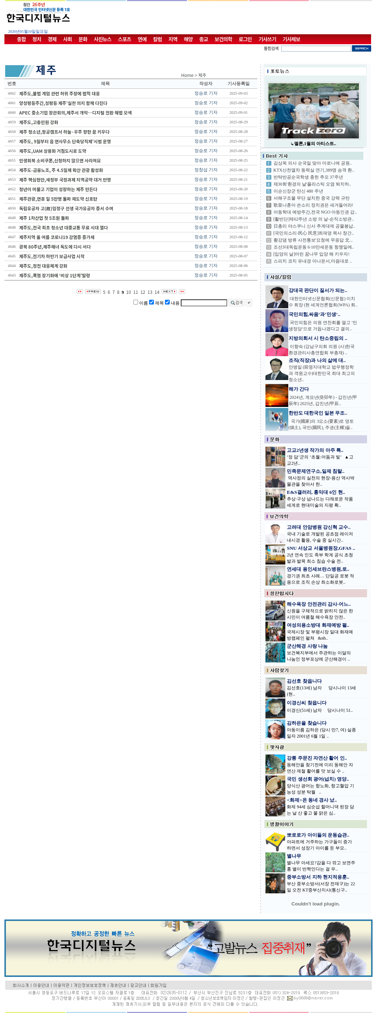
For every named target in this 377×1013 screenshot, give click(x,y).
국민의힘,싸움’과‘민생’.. (314, 314)
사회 (67, 39)
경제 (52, 39)
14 (157, 292)
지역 (173, 39)
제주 (202, 75)
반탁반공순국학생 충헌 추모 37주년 (308, 177)
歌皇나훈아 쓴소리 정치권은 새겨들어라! (313, 205)
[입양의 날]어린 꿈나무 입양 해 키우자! (312, 254)
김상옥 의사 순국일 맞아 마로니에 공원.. (313, 163)
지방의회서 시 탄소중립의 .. (318, 338)
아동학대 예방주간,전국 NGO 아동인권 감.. (315, 212)
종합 (21, 39)
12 (142, 292)
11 (135, 292)
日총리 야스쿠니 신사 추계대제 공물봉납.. (314, 226)
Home (187, 75)
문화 (82, 39)
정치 (36, 39)
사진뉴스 (103, 39)
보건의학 (223, 39)
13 (150, 292)
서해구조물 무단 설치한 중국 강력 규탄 (312, 198)
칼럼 (157, 39)
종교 (203, 39)
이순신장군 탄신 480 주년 (298, 191)
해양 (188, 39)
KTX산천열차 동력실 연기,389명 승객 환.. (314, 170)
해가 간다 (299, 389)
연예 (142, 39)
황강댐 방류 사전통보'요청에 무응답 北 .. (313, 240)
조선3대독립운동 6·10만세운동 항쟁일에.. (314, 247)
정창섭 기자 (206, 169)
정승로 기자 (206, 93)
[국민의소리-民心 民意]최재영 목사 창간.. (314, 233)
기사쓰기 (267, 39)
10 (128, 292)
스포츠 (124, 39)
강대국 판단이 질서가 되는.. (318, 290)
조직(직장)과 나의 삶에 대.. (317, 360)
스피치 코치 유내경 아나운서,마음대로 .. (313, 261)
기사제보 (291, 39)
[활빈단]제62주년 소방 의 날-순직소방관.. (314, 219)
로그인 (245, 39)
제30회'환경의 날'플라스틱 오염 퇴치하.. (312, 184)
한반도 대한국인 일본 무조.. (318, 413)
